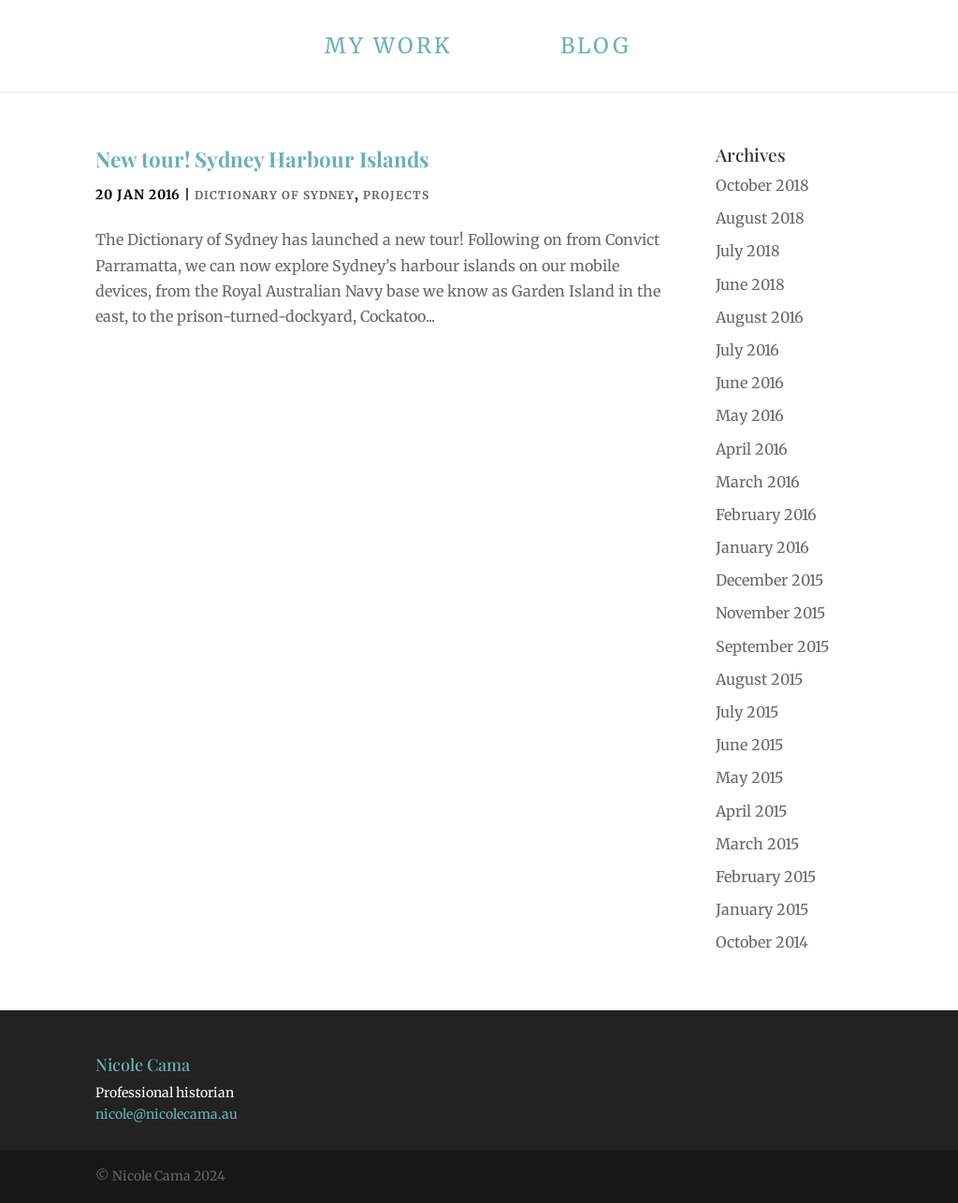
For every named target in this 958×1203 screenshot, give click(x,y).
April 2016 (752, 449)
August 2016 (760, 317)
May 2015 (749, 777)
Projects (396, 195)
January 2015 (762, 909)
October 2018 (762, 185)
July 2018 (748, 250)
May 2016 (750, 415)
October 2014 (762, 942)
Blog (595, 49)
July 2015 (747, 712)
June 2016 (750, 382)
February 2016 (766, 514)
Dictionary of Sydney (275, 195)
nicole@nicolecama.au (166, 1114)
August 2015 (759, 679)
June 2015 (749, 744)
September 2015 (772, 646)
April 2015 (751, 811)
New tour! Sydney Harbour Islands (261, 159)
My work (389, 49)
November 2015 (770, 612)
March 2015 (757, 843)
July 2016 (747, 350)
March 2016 (758, 481)
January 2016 (762, 547)
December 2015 (769, 580)
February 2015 (766, 876)
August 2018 (760, 218)
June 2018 (750, 284)
